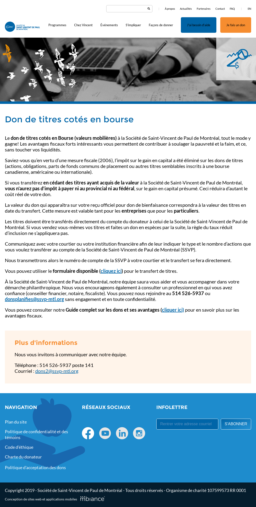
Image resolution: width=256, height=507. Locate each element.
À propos (170, 8)
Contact (220, 8)
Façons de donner (161, 25)
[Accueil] (22, 27)
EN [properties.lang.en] (249, 8)
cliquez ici (111, 271)
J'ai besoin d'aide (198, 25)
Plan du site (16, 421)
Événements (109, 25)
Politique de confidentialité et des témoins (36, 434)
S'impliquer (133, 25)
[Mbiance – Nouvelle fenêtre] (92, 498)
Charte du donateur (23, 456)
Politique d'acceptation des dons (35, 467)
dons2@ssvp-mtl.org (56, 371)
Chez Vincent (83, 25)
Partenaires (204, 8)
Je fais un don (235, 25)
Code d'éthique (19, 447)
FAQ (232, 8)
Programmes (57, 25)
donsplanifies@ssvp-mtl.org (34, 299)
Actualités (186, 8)
